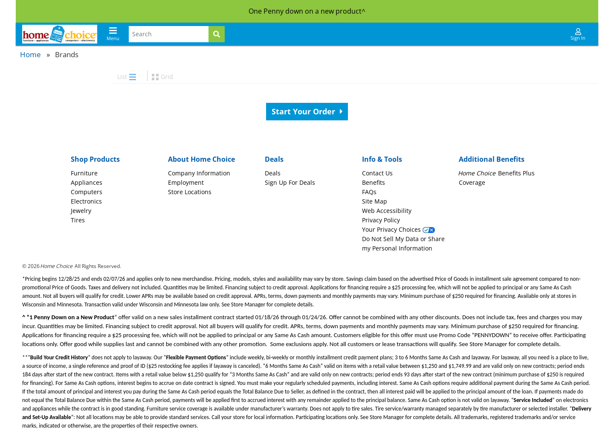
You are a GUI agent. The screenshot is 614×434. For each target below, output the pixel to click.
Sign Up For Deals (290, 182)
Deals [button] (274, 159)
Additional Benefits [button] (491, 159)
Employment (186, 182)
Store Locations (189, 192)
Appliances (86, 182)
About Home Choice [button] (201, 159)
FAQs (369, 192)
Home (30, 54)
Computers (86, 192)
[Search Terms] (169, 34)
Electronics (86, 201)
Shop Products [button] (95, 159)
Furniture (84, 173)
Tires (78, 220)
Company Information (199, 173)
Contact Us (377, 173)
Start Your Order (307, 111)
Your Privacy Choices (398, 229)
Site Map (374, 201)
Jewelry (81, 211)
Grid (162, 77)
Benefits (373, 182)
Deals (273, 173)
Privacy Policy (381, 220)
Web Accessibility (386, 211)
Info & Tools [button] (382, 159)
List (126, 77)
